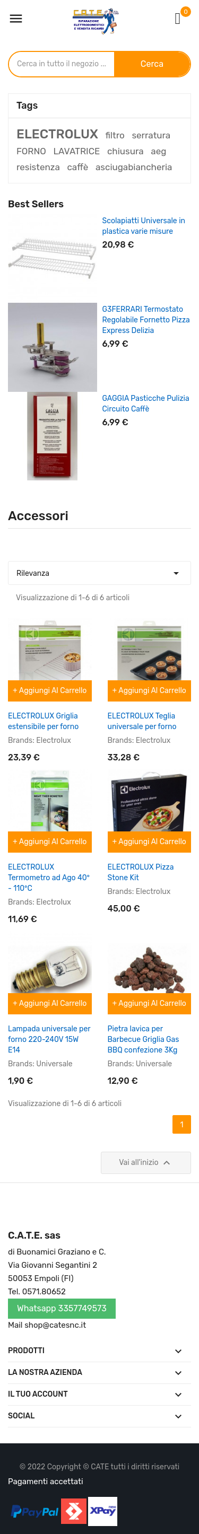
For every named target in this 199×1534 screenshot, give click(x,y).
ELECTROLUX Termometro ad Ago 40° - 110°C (49, 878)
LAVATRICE (76, 151)
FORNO (31, 151)
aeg (158, 151)
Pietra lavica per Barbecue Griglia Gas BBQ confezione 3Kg (143, 1039)
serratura (151, 135)
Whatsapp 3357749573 (62, 1308)
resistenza (38, 167)
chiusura (125, 151)
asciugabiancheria (134, 167)
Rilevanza (99, 571)
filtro (115, 135)
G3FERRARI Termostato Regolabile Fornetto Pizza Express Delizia (146, 320)
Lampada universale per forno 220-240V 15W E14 (49, 1039)
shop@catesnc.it (55, 1325)
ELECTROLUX (57, 134)
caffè (77, 167)
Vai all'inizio (146, 1162)
